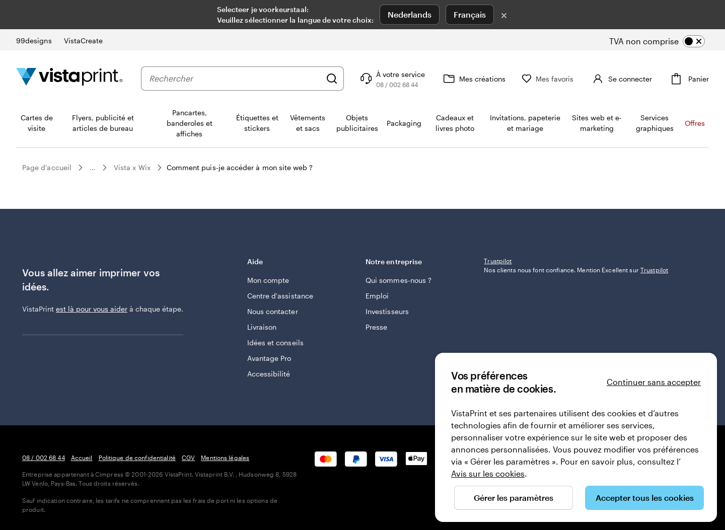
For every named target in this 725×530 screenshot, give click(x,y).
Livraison (262, 327)
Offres (695, 123)
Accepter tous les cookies (645, 497)
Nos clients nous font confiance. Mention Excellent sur (576, 336)
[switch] (665, 41)
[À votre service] (408, 78)
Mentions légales (225, 457)
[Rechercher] (349, 78)
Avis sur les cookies (488, 473)
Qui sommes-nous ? (398, 280)
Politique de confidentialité (137, 457)
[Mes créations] (490, 78)
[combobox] (243, 78)
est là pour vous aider (91, 309)
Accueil (82, 457)
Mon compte (268, 280)
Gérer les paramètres (513, 497)
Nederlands (409, 14)
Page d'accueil (46, 167)
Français (470, 14)
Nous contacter (272, 311)
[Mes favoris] (565, 78)
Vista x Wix (132, 167)
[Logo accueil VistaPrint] (69, 78)
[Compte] (629, 78)
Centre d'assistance (280, 295)
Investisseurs (387, 311)
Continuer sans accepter (654, 382)
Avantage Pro (269, 358)
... (93, 168)
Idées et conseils (275, 342)
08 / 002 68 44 (43, 457)
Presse (376, 327)
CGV (188, 457)
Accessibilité (269, 373)
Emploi (377, 295)
